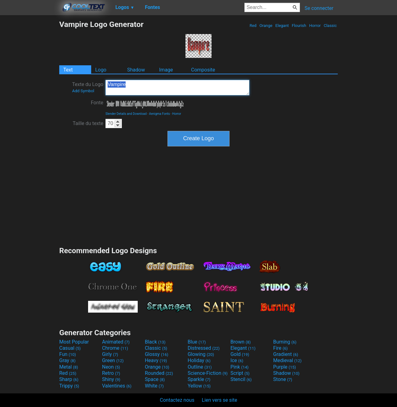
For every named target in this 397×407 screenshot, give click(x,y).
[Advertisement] (29, 113)
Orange (265, 25)
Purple (284, 367)
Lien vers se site (219, 400)
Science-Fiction (208, 373)
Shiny (111, 379)
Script (240, 373)
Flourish (299, 25)
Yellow (199, 386)
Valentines (117, 386)
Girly (110, 354)
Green (113, 360)
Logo (100, 70)
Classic (330, 25)
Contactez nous (177, 400)
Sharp (68, 379)
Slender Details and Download (126, 113)
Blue (197, 342)
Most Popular (74, 342)
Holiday (199, 360)
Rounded (159, 373)
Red (252, 25)
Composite (203, 70)
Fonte (97, 103)
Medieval (287, 360)
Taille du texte (88, 123)
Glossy (156, 354)
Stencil (241, 379)
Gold (239, 354)
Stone (282, 379)
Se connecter (319, 8)
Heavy (156, 360)
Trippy (69, 386)
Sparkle (199, 379)
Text (68, 70)
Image (166, 70)
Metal (68, 367)
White (154, 386)
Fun (67, 354)
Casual (70, 348)
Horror (315, 25)
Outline (200, 367)
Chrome (115, 348)
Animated (116, 342)
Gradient (285, 354)
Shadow (136, 70)
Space (155, 379)
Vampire (177, 87)
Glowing (201, 354)
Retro (111, 373)
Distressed (204, 348)
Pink (239, 367)
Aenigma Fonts (159, 113)
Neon (111, 367)
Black (155, 342)
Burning (285, 342)
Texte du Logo (87, 87)
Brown (240, 342)
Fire (280, 348)
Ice (236, 360)
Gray (67, 360)
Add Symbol (83, 91)
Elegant (282, 25)
